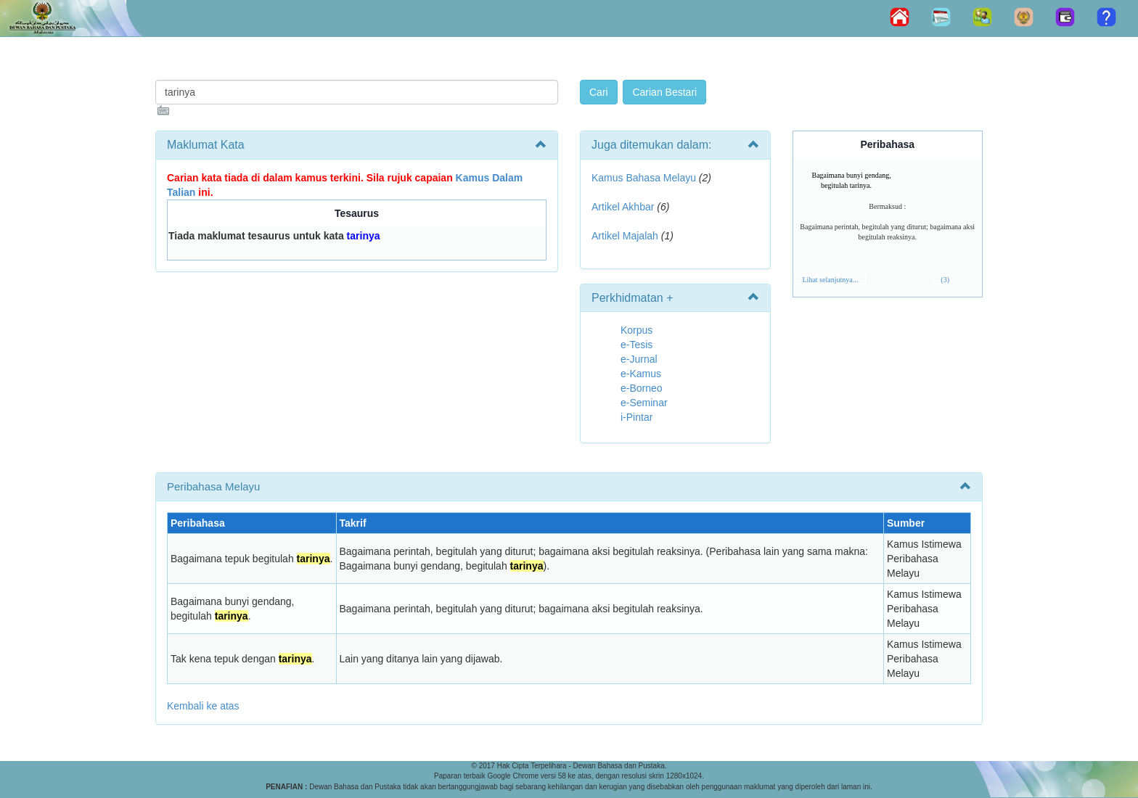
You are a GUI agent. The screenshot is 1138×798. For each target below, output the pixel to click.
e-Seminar (644, 402)
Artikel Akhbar (622, 207)
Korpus (636, 330)
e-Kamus (641, 373)
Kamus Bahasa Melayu (645, 178)
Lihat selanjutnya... (831, 280)
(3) (945, 280)
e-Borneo (642, 388)
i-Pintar (636, 417)
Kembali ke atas (203, 706)
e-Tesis (636, 344)
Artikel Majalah (624, 236)
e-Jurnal (639, 359)
